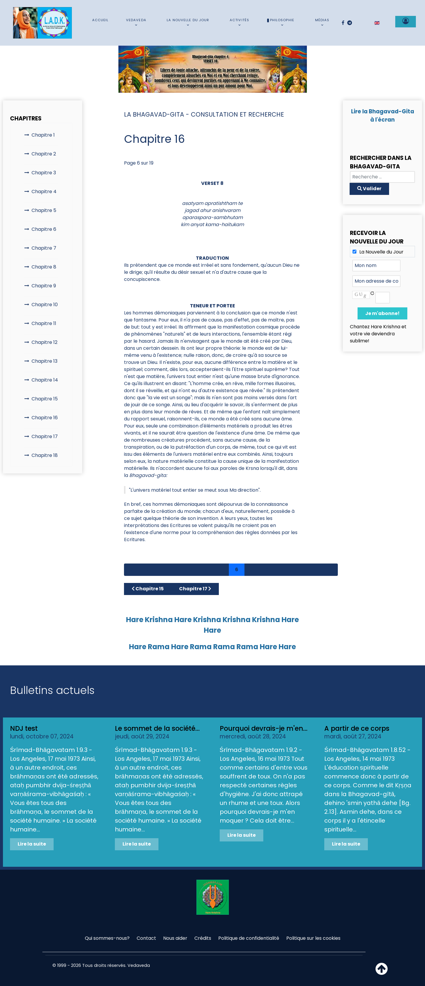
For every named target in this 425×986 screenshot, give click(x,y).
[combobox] (382, 177)
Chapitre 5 (44, 210)
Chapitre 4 (44, 191)
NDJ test (24, 728)
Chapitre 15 (45, 398)
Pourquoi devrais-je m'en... (263, 728)
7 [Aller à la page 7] (251, 569)
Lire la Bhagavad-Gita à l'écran (382, 115)
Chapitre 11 (44, 323)
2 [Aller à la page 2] (176, 569)
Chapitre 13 (44, 361)
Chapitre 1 (43, 135)
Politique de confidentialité (248, 938)
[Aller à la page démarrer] (132, 570)
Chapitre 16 (45, 417)
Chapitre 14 (45, 380)
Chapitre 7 (44, 248)
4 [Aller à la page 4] (206, 569)
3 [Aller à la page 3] (191, 569)
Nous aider (175, 938)
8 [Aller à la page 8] (267, 569)
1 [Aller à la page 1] (162, 569)
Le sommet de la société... (157, 728)
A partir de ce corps (356, 728)
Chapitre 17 (45, 436)
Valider (369, 188)
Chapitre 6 (44, 229)
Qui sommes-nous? (107, 938)
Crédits (202, 938)
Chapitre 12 (44, 342)
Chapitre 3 (44, 172)
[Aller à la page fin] (329, 570)
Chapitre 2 (44, 153)
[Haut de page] (382, 972)
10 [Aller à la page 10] (298, 569)
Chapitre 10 (45, 304)
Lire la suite (32, 844)
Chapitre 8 (44, 267)
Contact (146, 938)
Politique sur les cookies (313, 938)
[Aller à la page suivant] (314, 570)
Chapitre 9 (44, 285)
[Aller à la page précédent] (147, 570)
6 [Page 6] (236, 569)
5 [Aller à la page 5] (221, 569)
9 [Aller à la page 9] (282, 569)
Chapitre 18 (45, 455)
